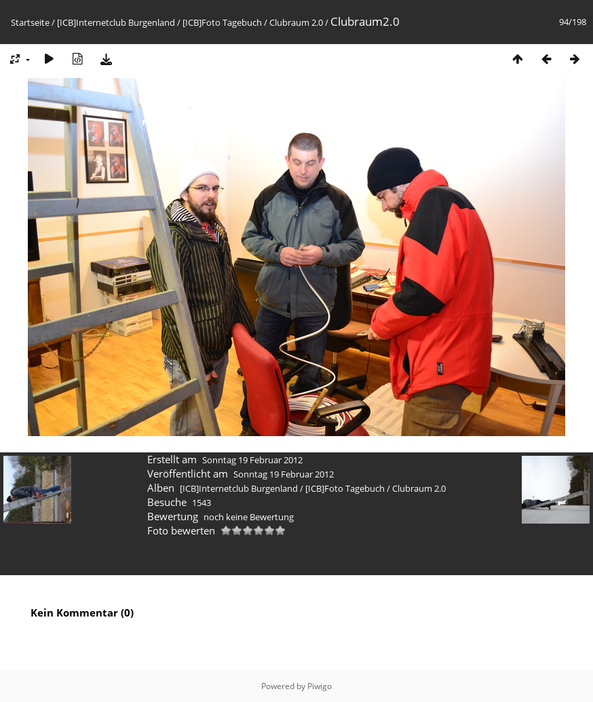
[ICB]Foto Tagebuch (222, 22)
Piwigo (319, 686)
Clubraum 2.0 (296, 22)
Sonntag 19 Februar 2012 (252, 460)
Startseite (30, 22)
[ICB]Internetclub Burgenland (116, 22)
